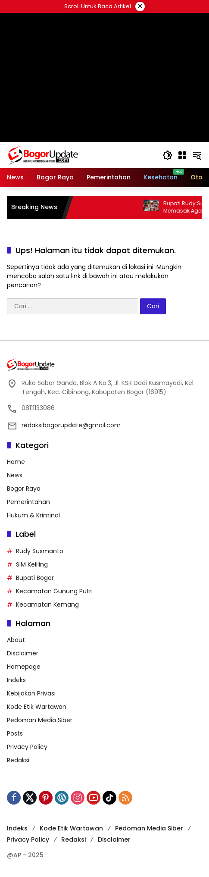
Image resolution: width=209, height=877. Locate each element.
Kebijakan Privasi (31, 693)
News (14, 475)
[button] (167, 155)
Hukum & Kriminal (33, 515)
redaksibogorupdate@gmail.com (71, 425)
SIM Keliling (32, 564)
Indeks (16, 680)
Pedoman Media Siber (39, 720)
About (16, 640)
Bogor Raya (24, 488)
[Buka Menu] (182, 155)
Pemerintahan (28, 502)
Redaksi (18, 760)
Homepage (24, 666)
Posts (15, 733)
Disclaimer (22, 653)
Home (16, 461)
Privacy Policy (27, 746)
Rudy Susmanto (39, 551)
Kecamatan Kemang (47, 604)
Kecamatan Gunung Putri (54, 591)
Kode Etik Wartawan (36, 706)
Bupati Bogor (35, 577)
